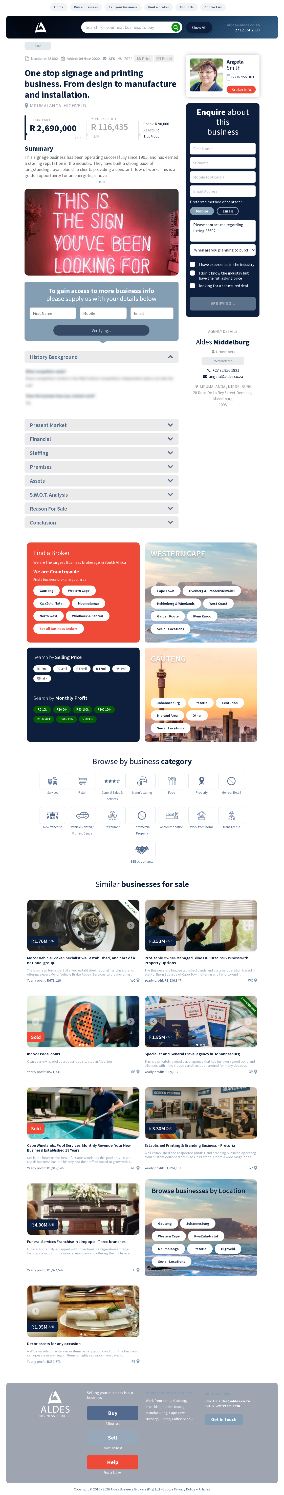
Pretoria (200, 703)
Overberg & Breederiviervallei (212, 591)
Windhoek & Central (87, 616)
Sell (112, 1437)
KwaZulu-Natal (51, 603)
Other (197, 715)
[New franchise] (52, 815)
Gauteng (46, 590)
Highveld (228, 1249)
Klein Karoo (202, 616)
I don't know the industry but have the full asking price (224, 275)
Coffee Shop (181, 1418)
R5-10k (42, 709)
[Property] (201, 781)
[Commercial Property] (142, 815)
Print (143, 58)
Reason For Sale (101, 508)
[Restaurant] (112, 815)
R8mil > (42, 678)
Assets (101, 480)
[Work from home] (201, 815)
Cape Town (165, 591)
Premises (101, 466)
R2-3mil (62, 669)
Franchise (153, 1406)
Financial (101, 438)
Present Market (101, 425)
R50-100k (82, 709)
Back (38, 46)
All (199, 27)
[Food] (172, 781)
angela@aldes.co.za (226, 376)
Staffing (101, 452)
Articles (204, 1489)
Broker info (241, 89)
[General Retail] (231, 781)
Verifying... (101, 330)
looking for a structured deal (223, 285)
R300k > (87, 719)
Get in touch (223, 1419)
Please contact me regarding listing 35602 (223, 231)
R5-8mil (121, 669)
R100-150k (104, 709)
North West (48, 616)
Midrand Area (167, 715)
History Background (101, 356)
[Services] (52, 781)
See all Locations (170, 629)
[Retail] (82, 781)
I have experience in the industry (226, 264)
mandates (223, 361)
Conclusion (101, 522)
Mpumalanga (88, 603)
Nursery (152, 1418)
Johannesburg (168, 703)
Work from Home (158, 1400)
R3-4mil (81, 669)
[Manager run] (231, 815)
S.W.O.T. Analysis (101, 494)
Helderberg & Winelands (176, 603)
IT (193, 1418)
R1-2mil (42, 669)
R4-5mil (101, 669)
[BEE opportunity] (142, 850)
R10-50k (62, 709)
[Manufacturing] (142, 781)
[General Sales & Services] (112, 781)
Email (164, 58)
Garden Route (168, 616)
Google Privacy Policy (178, 1489)
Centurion (230, 703)
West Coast (218, 603)
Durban (165, 1418)
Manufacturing (156, 1412)
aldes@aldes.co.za (243, 24)
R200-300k (66, 719)
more (101, 181)
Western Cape (79, 590)
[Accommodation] (172, 815)
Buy (112, 1412)
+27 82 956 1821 (242, 77)
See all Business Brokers (59, 628)
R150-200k (44, 719)
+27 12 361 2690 (246, 29)
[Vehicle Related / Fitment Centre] (82, 815)
